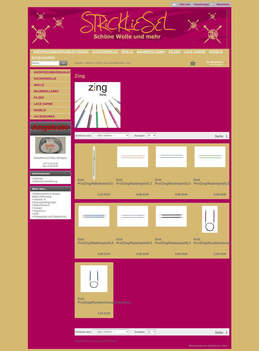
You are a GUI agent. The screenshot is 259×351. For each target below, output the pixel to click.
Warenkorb (222, 4)
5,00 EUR (220, 254)
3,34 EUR (104, 194)
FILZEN (174, 52)
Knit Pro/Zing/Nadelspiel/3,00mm (176, 181)
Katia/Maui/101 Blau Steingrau (50, 158)
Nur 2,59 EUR (50, 165)
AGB (35, 213)
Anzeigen (140, 135)
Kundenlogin (203, 4)
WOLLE (127, 52)
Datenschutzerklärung (45, 181)
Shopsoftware (196, 345)
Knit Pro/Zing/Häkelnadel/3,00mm (100, 181)
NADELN (216, 52)
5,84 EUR (181, 254)
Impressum (40, 211)
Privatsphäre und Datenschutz (50, 216)
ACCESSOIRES (43, 58)
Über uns (184, 4)
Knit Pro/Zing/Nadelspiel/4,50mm (138, 241)
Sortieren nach (83, 135)
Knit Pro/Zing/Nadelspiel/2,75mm (138, 181)
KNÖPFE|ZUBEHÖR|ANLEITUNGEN (61, 52)
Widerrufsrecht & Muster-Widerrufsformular (46, 195)
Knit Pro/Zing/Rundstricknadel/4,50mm (104, 300)
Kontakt (38, 208)
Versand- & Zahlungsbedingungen (44, 201)
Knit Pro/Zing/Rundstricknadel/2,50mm (220, 241)
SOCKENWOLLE (105, 52)
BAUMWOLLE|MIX (151, 52)
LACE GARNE (194, 52)
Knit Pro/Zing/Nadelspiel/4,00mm (99, 241)
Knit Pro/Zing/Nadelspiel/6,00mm (176, 241)
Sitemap (38, 178)
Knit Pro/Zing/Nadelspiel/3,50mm (215, 181)
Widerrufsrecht (41, 205)
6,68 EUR (143, 194)
